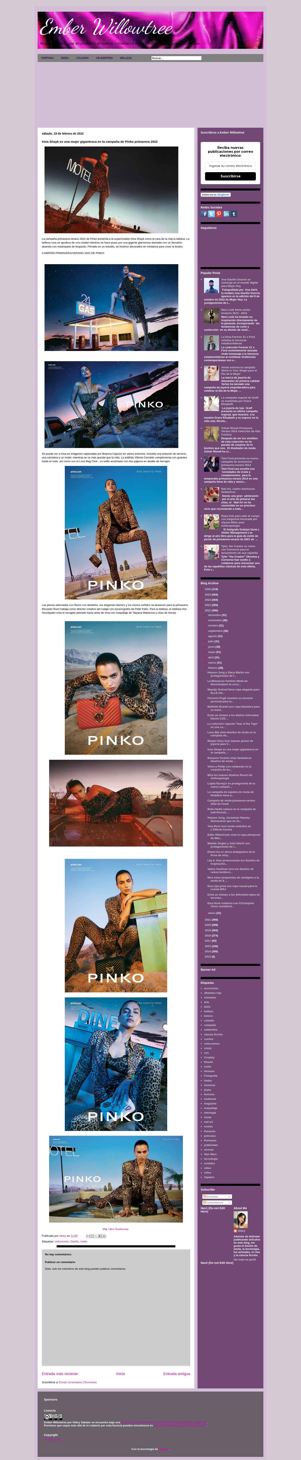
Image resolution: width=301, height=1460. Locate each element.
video (207, 1168)
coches (208, 1039)
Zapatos (209, 1177)
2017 (208, 940)
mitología (210, 1112)
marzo (212, 662)
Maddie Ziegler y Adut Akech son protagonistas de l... (228, 845)
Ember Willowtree (106, 26)
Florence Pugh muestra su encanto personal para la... (230, 700)
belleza (208, 1011)
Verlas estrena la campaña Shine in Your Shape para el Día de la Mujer (239, 370)
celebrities (210, 1029)
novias (208, 1126)
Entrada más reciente (60, 1374)
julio (211, 641)
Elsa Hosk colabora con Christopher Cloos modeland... (230, 905)
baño (207, 1006)
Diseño (74, 1241)
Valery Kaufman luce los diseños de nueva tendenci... (230, 870)
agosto (213, 636)
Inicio (120, 1374)
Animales (210, 997)
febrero (213, 667)
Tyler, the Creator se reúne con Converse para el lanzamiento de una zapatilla (239, 549)
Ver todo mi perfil (245, 1259)
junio (212, 646)
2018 (208, 935)
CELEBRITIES (104, 58)
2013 (208, 956)
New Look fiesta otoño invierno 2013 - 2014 (235, 311)
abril (211, 657)
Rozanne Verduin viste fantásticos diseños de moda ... (229, 759)
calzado (209, 1020)
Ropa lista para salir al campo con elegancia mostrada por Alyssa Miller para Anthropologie (240, 520)
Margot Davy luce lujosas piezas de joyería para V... (230, 742)
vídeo (207, 1172)
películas (210, 1135)
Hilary (241, 1230)
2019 (208, 930)
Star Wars (210, 1154)
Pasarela (209, 1131)
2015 (208, 946)
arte (206, 1002)
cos (206, 1052)
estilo (207, 1066)
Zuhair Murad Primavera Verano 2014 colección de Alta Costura (240, 431)
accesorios (211, 988)
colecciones (62, 1241)
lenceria (209, 1094)
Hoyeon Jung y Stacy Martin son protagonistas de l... (228, 674)
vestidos (209, 1163)
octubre (213, 625)
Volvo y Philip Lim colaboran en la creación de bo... (229, 768)
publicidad (211, 1145)
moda (83, 1241)
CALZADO (82, 58)
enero (212, 913)
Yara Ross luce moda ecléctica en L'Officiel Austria (229, 828)
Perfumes (210, 1140)
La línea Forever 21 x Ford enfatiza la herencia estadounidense (238, 340)
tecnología (211, 1158)
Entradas (210, 1196)
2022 (208, 610)
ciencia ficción (213, 1034)
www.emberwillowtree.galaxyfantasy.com (180, 1425)
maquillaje (210, 1108)
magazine (210, 1103)
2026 (208, 589)
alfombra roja (212, 992)
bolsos (208, 1015)
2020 (208, 924)
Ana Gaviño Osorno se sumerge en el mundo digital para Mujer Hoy (239, 283)
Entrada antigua (176, 1374)
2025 (208, 594)
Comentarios (213, 1202)
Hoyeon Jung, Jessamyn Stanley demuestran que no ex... (228, 819)
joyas (207, 1089)
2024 (208, 599)
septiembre (215, 630)
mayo (212, 652)
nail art (208, 1121)
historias (209, 1085)
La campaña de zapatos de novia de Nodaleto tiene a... (230, 793)
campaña (210, 1025)
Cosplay (209, 1057)
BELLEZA (126, 58)
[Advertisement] (150, 93)
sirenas (209, 1149)
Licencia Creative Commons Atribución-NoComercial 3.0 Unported (164, 1422)
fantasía (209, 1071)
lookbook (210, 1098)
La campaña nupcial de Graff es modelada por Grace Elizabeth (239, 401)
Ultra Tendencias (118, 1229)
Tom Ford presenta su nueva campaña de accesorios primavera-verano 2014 (239, 461)
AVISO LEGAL (53, 1439)
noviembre (215, 620)
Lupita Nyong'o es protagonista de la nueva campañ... (231, 785)
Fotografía (210, 1075)
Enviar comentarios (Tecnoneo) (78, 1382)
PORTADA (47, 58)
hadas (208, 1080)
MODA (65, 58)
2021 (208, 919)
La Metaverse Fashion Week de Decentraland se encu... (227, 682)
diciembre (215, 615)
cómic (208, 1048)
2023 (208, 605)
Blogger (164, 1449)
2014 (208, 951)
